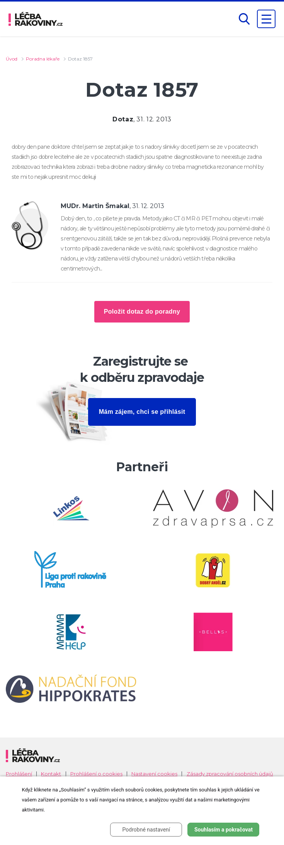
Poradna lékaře (43, 59)
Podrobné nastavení (146, 830)
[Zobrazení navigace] (266, 19)
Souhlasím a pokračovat (223, 830)
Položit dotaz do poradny (142, 311)
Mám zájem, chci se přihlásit (142, 411)
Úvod (11, 59)
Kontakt (51, 773)
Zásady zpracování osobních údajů (230, 773)
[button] (244, 19)
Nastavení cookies (154, 773)
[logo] (36, 19)
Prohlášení (19, 773)
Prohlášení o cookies (96, 773)
